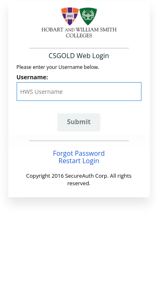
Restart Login (79, 160)
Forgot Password (79, 153)
